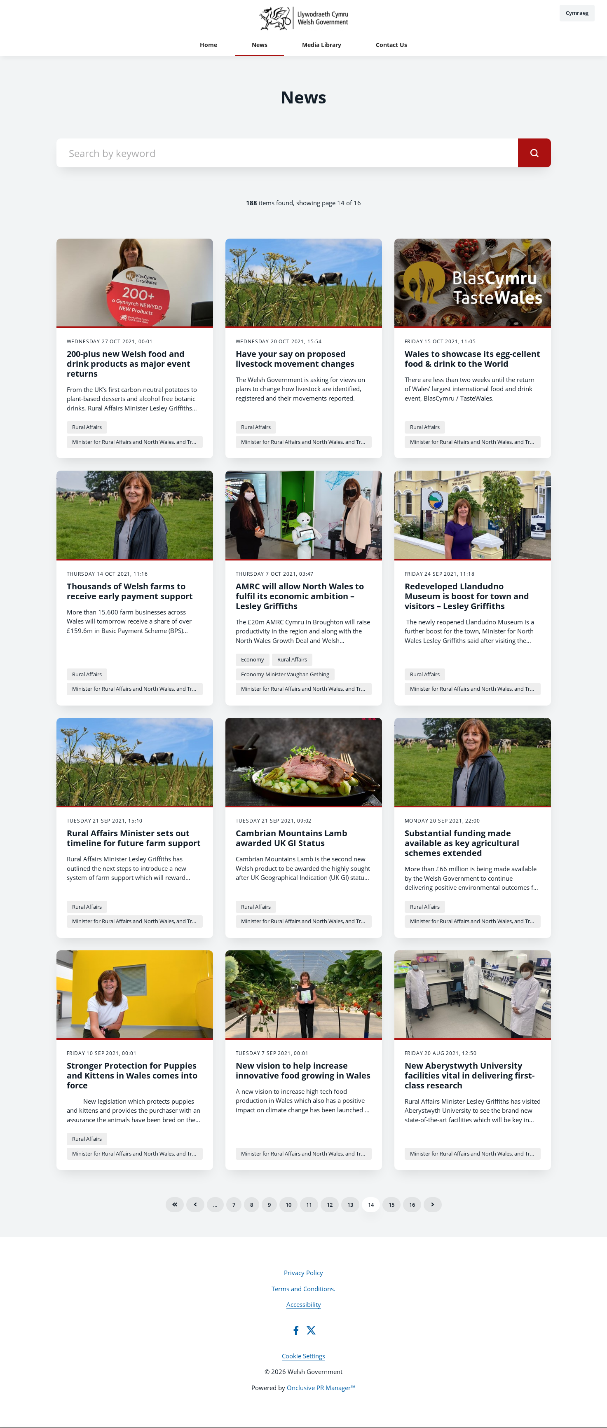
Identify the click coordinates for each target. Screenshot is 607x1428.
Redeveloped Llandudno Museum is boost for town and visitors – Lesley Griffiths (467, 596)
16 (412, 1204)
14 (371, 1204)
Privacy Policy (303, 1273)
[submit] (534, 152)
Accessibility (303, 1304)
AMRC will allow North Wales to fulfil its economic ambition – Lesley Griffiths (300, 596)
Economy (252, 659)
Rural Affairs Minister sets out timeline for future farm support (134, 838)
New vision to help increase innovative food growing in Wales (303, 1070)
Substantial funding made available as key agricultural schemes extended (462, 843)
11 (309, 1204)
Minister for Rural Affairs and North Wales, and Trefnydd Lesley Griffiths (137, 442)
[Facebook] (295, 1330)
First (175, 1204)
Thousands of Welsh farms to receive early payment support (130, 591)
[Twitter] (311, 1330)
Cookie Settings (303, 1356)
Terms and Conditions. (303, 1289)
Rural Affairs (87, 427)
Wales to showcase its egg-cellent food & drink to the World (472, 358)
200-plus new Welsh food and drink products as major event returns (128, 363)
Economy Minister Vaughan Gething (285, 674)
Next (433, 1204)
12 (330, 1204)
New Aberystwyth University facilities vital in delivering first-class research (469, 1075)
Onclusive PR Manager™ (321, 1387)
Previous (195, 1204)
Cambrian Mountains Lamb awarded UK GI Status (291, 838)
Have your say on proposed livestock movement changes (295, 358)
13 (350, 1204)
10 (288, 1204)
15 (391, 1204)
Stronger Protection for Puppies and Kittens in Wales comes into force (132, 1075)
